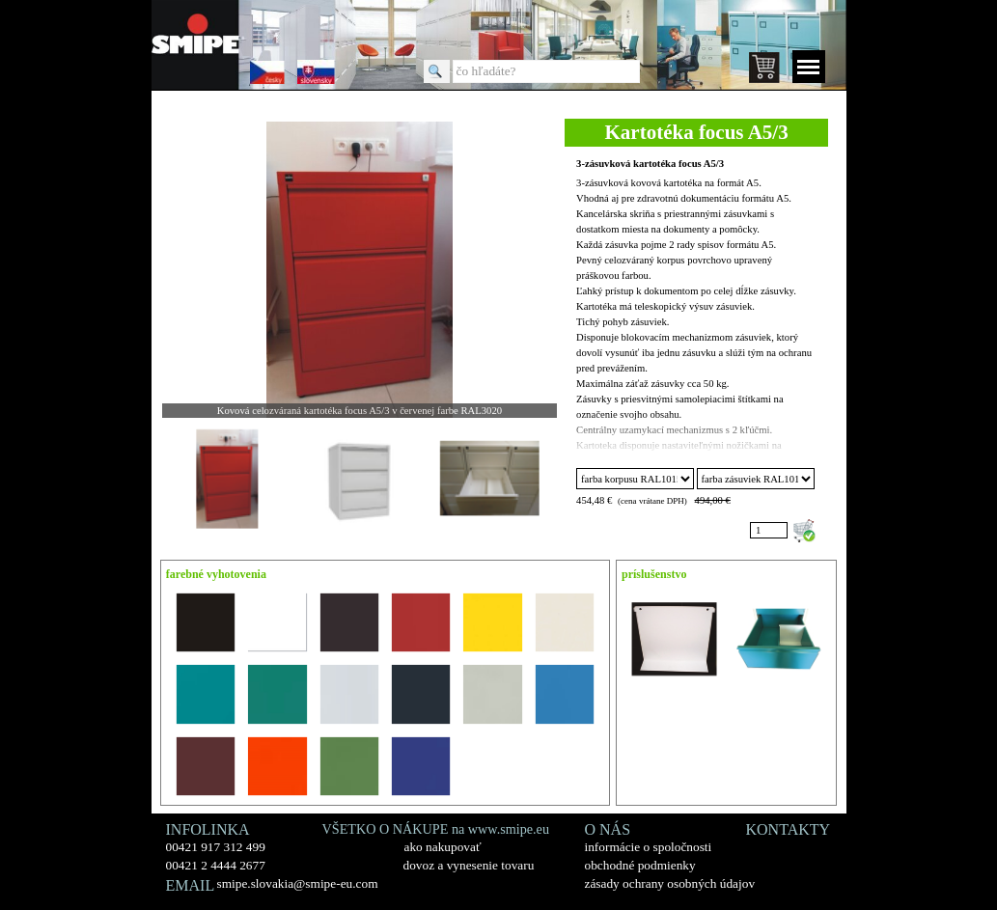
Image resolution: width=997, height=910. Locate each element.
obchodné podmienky (640, 865)
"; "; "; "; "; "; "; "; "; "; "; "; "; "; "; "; (635, 478)
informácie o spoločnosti (648, 847)
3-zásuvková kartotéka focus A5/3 (650, 163)
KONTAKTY (788, 829)
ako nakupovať (443, 847)
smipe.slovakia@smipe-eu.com (297, 883)
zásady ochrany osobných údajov (670, 883)
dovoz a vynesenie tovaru (469, 865)
